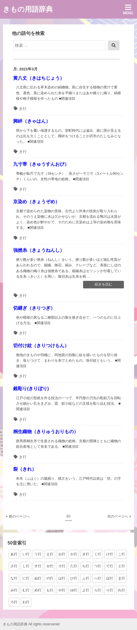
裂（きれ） (24, 469)
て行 (109, 566)
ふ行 (85, 578)
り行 (109, 590)
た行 (73, 566)
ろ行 (13, 602)
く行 (97, 554)
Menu (128, 9)
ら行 (97, 590)
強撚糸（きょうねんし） (38, 250)
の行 (49, 578)
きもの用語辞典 (28, 9)
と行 (121, 566)
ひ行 (73, 578)
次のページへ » (119, 516)
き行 (23, 108)
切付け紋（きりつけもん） (41, 345)
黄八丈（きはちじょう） (38, 78)
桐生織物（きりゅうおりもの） (45, 431)
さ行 (13, 566)
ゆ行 (73, 590)
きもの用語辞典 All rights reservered (31, 624)
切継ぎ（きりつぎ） (34, 308)
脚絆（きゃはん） (31, 121)
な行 (13, 578)
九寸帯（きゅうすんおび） (41, 164)
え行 (49, 554)
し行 (25, 566)
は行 (61, 578)
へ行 (97, 578)
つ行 (97, 566)
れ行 (121, 590)
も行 (49, 590)
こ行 (121, 554)
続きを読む (103, 284)
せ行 (49, 566)
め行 (37, 590)
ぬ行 (37, 578)
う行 (37, 554)
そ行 (61, 566)
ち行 (85, 566)
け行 (109, 554)
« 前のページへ (18, 516)
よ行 (85, 590)
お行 (61, 554)
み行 (13, 590)
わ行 (25, 602)
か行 (73, 554)
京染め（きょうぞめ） (36, 201)
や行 (61, 590)
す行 (37, 566)
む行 (25, 590)
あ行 (13, 554)
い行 (25, 554)
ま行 (121, 578)
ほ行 (109, 578)
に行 (25, 578)
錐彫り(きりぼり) (31, 388)
